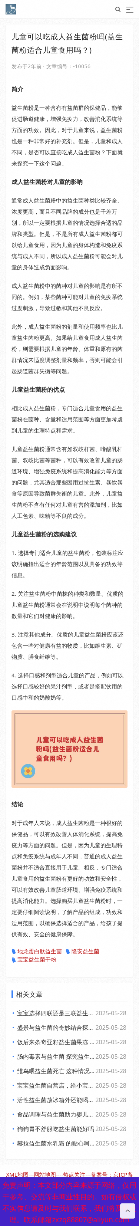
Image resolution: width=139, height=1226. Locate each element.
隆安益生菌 (82, 951)
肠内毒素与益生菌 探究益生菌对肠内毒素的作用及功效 (56, 1056)
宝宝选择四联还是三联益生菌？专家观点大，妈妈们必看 (56, 1013)
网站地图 (45, 1174)
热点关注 (74, 1174)
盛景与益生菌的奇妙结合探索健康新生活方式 (56, 1027)
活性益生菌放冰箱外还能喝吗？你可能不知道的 (56, 1100)
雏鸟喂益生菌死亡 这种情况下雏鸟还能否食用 (56, 1071)
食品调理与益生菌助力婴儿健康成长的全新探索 (56, 1114)
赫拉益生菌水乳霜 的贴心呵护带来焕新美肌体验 (56, 1143)
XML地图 (17, 1174)
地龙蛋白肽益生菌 (36, 951)
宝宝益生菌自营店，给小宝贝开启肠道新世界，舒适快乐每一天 (56, 1085)
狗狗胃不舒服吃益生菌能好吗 (55, 1129)
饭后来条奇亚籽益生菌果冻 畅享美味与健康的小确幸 (56, 1042)
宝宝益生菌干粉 (33, 960)
